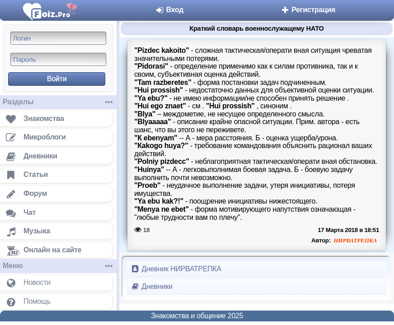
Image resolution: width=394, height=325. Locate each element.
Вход (169, 10)
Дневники (152, 286)
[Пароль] (58, 59)
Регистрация (308, 10)
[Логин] (58, 38)
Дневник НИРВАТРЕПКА (176, 269)
